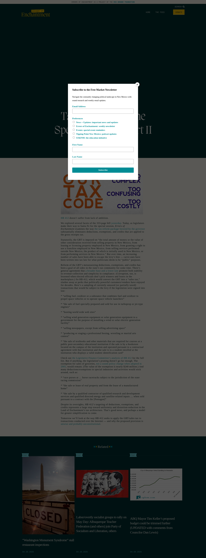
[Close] (137, 84)
